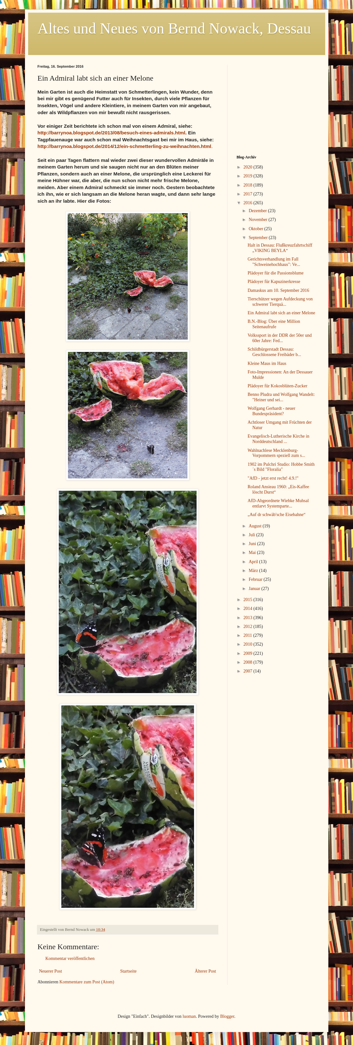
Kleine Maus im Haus (266, 363)
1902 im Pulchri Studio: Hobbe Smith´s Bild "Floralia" (280, 467)
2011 (248, 635)
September (259, 237)
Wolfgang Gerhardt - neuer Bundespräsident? (271, 411)
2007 (248, 671)
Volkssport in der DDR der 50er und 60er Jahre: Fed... (279, 338)
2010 (248, 644)
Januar (255, 588)
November (259, 219)
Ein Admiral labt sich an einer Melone (281, 312)
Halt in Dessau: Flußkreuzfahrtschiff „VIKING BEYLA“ (279, 248)
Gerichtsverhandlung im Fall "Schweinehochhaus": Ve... (273, 262)
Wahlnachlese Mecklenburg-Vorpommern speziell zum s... (276, 453)
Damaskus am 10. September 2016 (278, 290)
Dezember (258, 210)
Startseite (128, 971)
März (254, 570)
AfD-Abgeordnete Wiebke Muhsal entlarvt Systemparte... (278, 503)
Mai (253, 552)
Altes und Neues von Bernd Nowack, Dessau (174, 28)
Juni (253, 543)
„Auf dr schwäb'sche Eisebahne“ (276, 514)
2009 (248, 653)
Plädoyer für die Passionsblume (275, 273)
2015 (248, 599)
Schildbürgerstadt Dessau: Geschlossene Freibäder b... (274, 352)
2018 (248, 185)
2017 (248, 194)
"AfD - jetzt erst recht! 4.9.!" (272, 478)
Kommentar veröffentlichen (70, 958)
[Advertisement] (276, 104)
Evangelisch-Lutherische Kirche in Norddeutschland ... (278, 439)
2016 (248, 202)
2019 (248, 176)
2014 (248, 608)
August (256, 526)
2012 (248, 626)
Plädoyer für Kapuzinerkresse (273, 281)
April (254, 561)
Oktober (256, 228)
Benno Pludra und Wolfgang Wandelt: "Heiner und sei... (281, 397)
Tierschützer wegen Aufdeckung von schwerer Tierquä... (280, 302)
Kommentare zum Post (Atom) (86, 982)
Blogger (227, 1016)
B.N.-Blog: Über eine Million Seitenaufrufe (273, 324)
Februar (256, 579)
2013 (248, 617)
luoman (189, 1016)
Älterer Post (205, 971)
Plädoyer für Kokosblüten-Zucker (277, 386)
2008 (248, 662)
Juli (252, 534)
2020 (248, 167)
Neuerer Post (50, 971)
